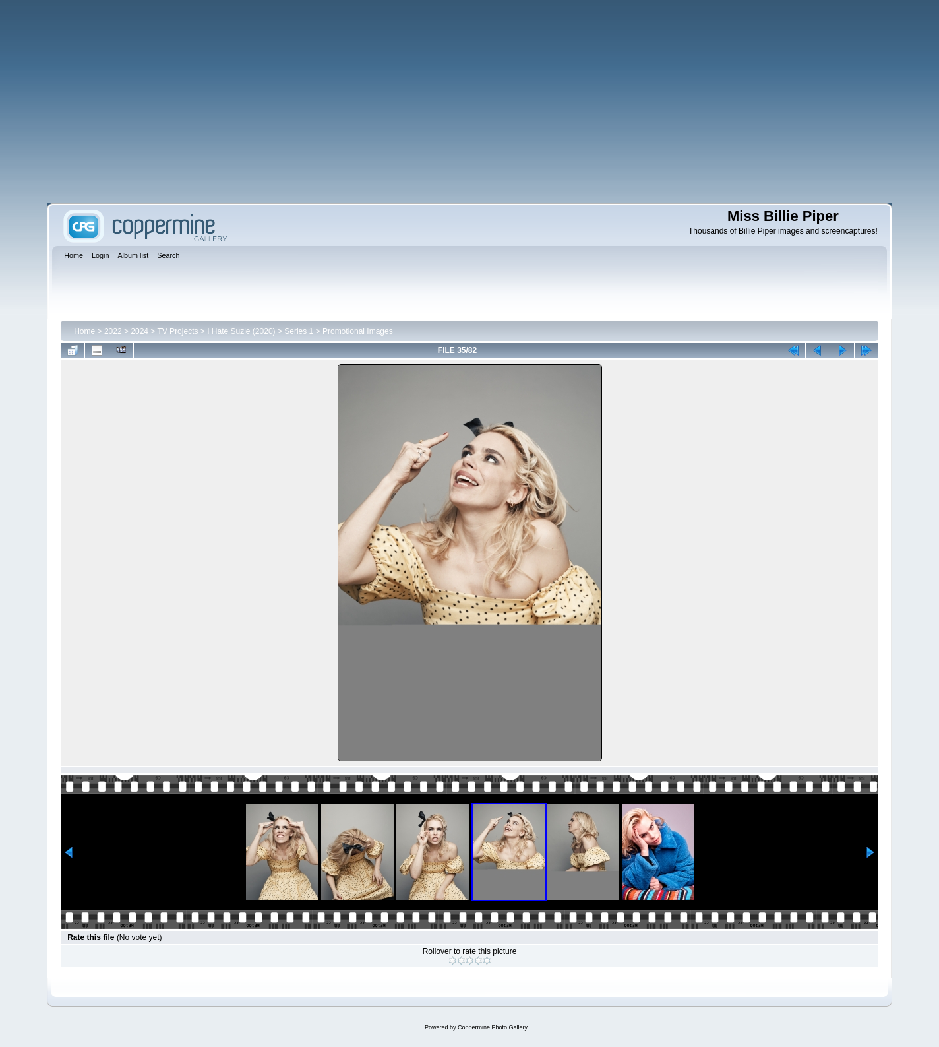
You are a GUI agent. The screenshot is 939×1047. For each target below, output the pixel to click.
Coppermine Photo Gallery (493, 1027)
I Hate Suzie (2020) (241, 331)
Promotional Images (357, 331)
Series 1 (298, 331)
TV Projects (177, 331)
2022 (113, 331)
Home (84, 331)
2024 (139, 331)
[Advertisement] (469, 101)
